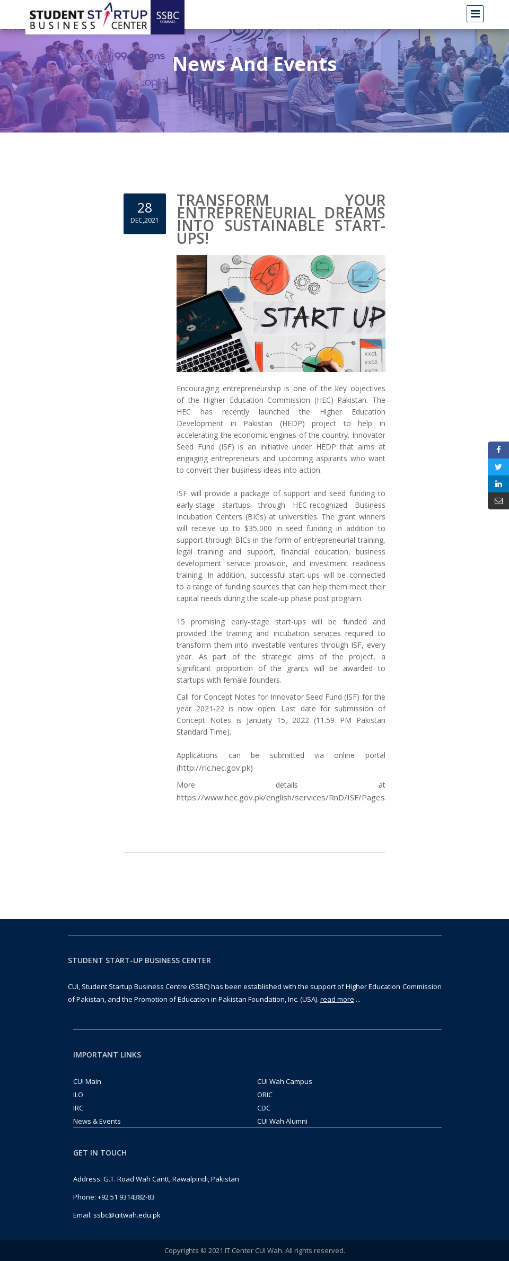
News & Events (97, 1121)
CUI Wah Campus (284, 1081)
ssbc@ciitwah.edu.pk (127, 1215)
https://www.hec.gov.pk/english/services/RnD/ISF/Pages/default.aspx (305, 797)
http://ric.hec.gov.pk (214, 767)
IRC (78, 1108)
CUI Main (87, 1081)
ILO (78, 1094)
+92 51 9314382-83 (126, 1197)
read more (337, 999)
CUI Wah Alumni (282, 1121)
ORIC (265, 1094)
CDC (263, 1108)
